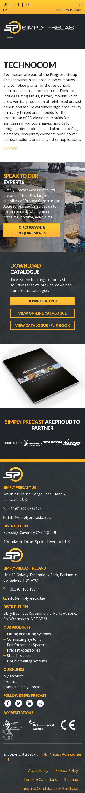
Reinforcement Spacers (26, 644)
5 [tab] (46, 456)
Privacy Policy (66, 770)
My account (13, 676)
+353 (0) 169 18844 (23, 589)
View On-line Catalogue (42, 313)
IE (29, 4)
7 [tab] (59, 456)
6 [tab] (53, 456)
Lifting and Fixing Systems (29, 633)
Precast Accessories (23, 650)
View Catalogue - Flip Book (42, 325)
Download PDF (42, 301)
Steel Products (19, 655)
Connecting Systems (24, 639)
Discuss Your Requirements (32, 230)
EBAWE (10, 148)
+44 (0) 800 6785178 (24, 508)
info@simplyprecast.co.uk (29, 517)
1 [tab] (19, 456)
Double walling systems (27, 661)
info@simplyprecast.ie (26, 598)
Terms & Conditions (40, 779)
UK (7, 4)
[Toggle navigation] (10, 39)
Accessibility (38, 770)
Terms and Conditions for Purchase (48, 788)
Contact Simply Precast (22, 686)
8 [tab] (66, 456)
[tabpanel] (13, 443)
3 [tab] (32, 456)
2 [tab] (25, 456)
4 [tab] (39, 456)
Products (10, 681)
